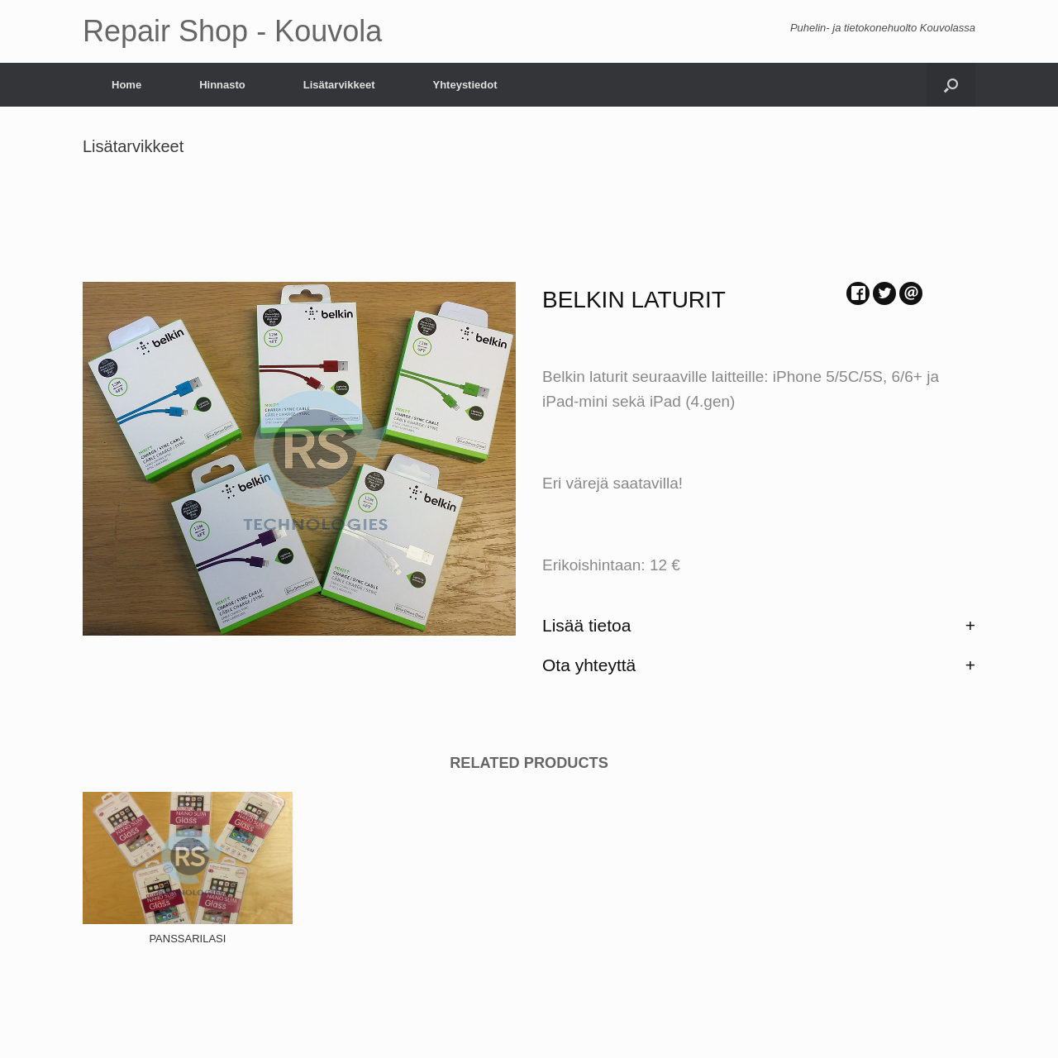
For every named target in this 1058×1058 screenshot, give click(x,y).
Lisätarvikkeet (339, 85)
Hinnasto (222, 85)
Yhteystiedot (464, 85)
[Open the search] (951, 85)
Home (126, 85)
